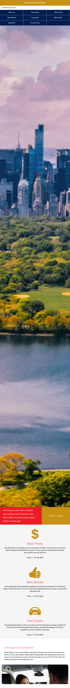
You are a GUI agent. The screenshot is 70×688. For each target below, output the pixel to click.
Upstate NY (11, 23)
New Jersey (58, 12)
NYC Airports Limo (10, 7)
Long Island (35, 17)
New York (12, 12)
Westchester (58, 17)
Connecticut (35, 12)
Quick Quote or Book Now (35, 3)
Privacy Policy (35, 23)
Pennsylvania (11, 17)
